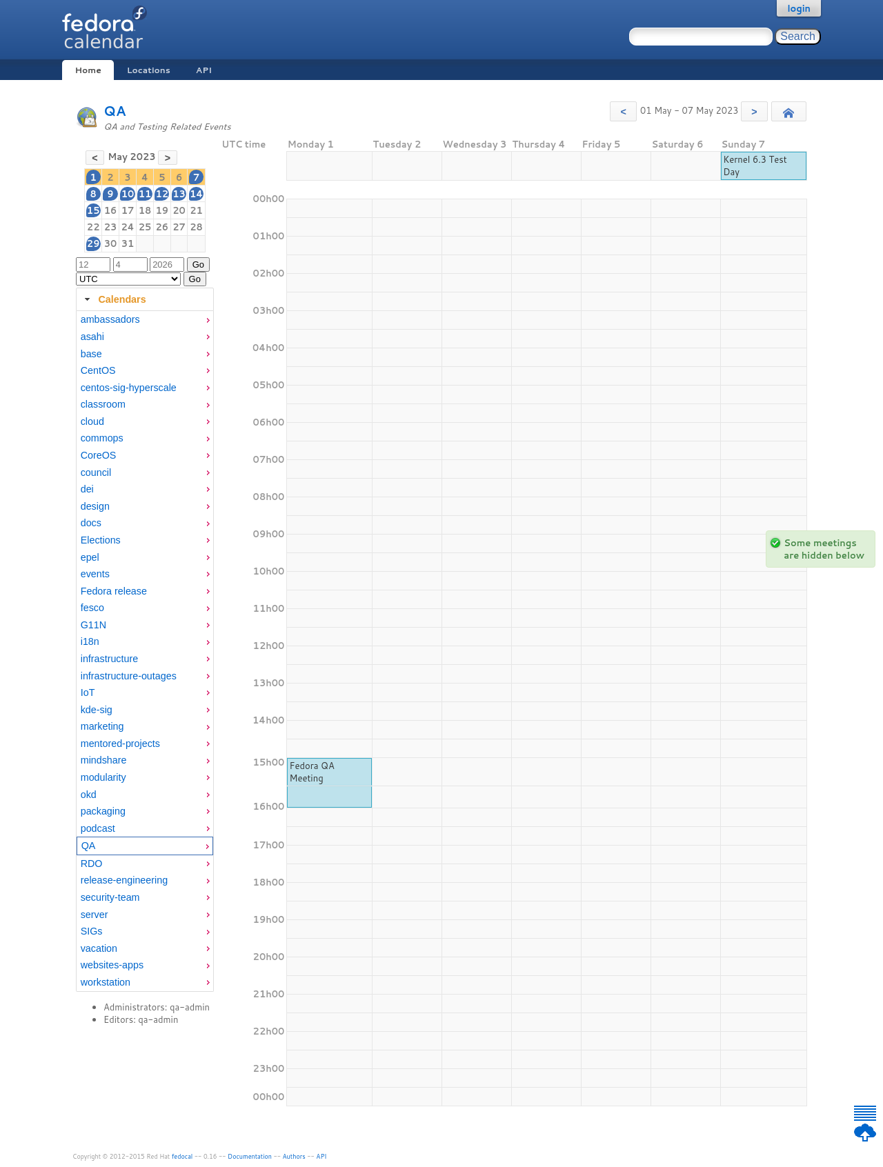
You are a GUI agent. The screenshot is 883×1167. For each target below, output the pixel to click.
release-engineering (124, 880)
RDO (92, 863)
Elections (101, 540)
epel (90, 557)
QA (114, 110)
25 (145, 227)
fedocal (182, 1156)
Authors (294, 1156)
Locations (148, 70)
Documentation (250, 1156)
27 (179, 227)
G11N (93, 624)
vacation (99, 948)
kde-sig (96, 709)
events (95, 573)
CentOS (98, 370)
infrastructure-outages (129, 675)
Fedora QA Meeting (311, 771)
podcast (98, 828)
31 (128, 243)
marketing (102, 726)
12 (161, 194)
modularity (103, 777)
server (94, 914)
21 (196, 210)
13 (179, 194)
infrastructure (109, 658)
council (96, 472)
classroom (103, 404)
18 (145, 210)
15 (93, 210)
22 (93, 227)
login (799, 8)
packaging (103, 811)
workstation (105, 982)
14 (196, 194)
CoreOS (99, 455)
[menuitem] (145, 319)
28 (196, 227)
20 (179, 210)
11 (145, 194)
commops (102, 437)
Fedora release (114, 591)
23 (110, 227)
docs (91, 522)
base (91, 353)
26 (161, 227)
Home (88, 70)
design (95, 506)
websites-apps (112, 964)
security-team (110, 897)
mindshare (104, 760)
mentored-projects (120, 743)
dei (87, 489)
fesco (92, 607)
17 (128, 210)
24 (127, 227)
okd (89, 794)
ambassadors (110, 319)
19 (161, 210)
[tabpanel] (145, 651)
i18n (90, 641)
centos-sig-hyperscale (129, 387)
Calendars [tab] (113, 299)
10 (128, 194)
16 (110, 210)
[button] (623, 111)
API (204, 70)
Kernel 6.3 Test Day (754, 165)
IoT (88, 692)
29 (93, 243)
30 (110, 243)
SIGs (92, 931)
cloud (92, 421)
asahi (92, 336)
